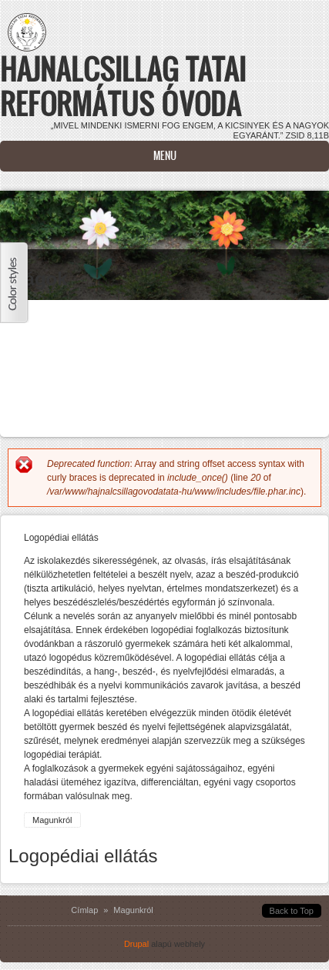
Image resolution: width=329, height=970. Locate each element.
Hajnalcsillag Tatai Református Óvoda (123, 86)
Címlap (84, 910)
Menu (164, 155)
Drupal (136, 943)
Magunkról (52, 820)
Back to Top (292, 910)
